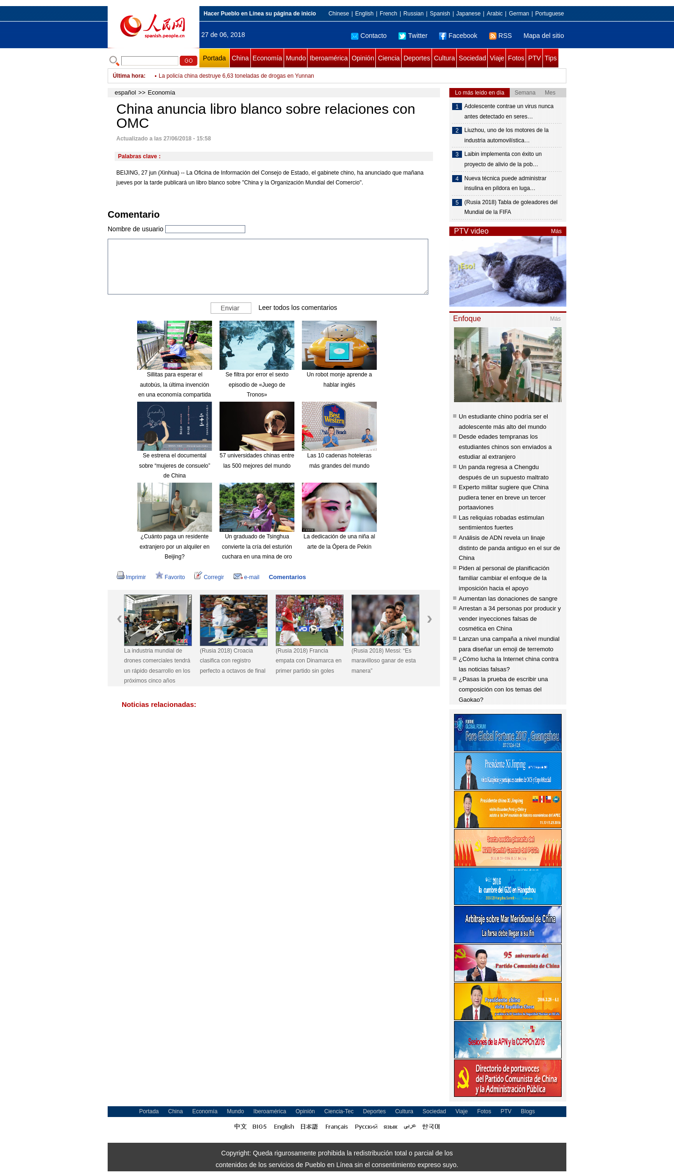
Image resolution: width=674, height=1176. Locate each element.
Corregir (209, 577)
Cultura (444, 58)
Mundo (296, 58)
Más (556, 231)
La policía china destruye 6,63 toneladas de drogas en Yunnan (236, 82)
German (519, 13)
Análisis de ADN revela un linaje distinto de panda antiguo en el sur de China (509, 547)
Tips (551, 58)
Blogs (528, 1111)
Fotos (516, 58)
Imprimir (131, 577)
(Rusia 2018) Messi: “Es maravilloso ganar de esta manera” (384, 660)
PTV (534, 58)
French (388, 13)
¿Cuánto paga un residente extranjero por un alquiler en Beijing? (174, 546)
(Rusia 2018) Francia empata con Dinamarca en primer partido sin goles (309, 660)
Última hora (128, 76)
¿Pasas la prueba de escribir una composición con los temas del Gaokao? (503, 689)
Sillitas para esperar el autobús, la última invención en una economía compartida (174, 384)
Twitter (412, 35)
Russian (413, 13)
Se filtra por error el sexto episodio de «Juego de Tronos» (257, 384)
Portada (214, 58)
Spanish (440, 13)
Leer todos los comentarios (297, 307)
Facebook (458, 35)
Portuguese (549, 13)
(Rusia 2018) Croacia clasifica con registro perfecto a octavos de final (232, 660)
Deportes (416, 58)
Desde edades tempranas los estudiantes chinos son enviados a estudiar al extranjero (505, 446)
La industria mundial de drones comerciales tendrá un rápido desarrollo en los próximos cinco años (157, 665)
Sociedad (472, 58)
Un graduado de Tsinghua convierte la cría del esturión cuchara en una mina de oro (257, 546)
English (364, 13)
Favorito (170, 577)
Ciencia (389, 58)
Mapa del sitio (544, 35)
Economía (267, 58)
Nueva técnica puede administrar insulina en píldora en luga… (505, 183)
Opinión (363, 58)
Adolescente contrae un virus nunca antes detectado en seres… (509, 111)
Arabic (495, 13)
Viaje (497, 58)
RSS (500, 35)
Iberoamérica (328, 58)
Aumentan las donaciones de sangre (508, 598)
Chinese (339, 13)
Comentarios (287, 577)
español (125, 92)
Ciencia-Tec (339, 1111)
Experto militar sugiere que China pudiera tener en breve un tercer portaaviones (504, 497)
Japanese (468, 13)
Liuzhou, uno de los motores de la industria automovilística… (506, 135)
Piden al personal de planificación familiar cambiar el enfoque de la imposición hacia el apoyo (504, 578)
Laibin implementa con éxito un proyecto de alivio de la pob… (503, 159)
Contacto (369, 35)
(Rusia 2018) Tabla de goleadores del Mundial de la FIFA (510, 207)
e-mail (247, 577)
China (240, 58)
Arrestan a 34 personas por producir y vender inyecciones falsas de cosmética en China (510, 618)
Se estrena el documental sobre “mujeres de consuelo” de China (174, 465)
